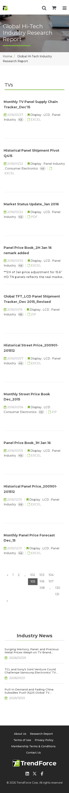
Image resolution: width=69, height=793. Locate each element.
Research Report (41, 733)
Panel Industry (54, 163)
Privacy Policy (44, 740)
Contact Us (33, 752)
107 (51, 581)
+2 (41, 412)
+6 (21, 314)
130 (57, 588)
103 (41, 575)
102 (32, 575)
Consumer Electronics (22, 168)
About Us (20, 733)
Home (7, 56)
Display (36, 115)
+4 (42, 168)
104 (51, 575)
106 (42, 581)
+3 (21, 119)
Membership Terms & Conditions (33, 746)
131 (57, 594)
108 (42, 588)
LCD (47, 115)
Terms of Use (22, 740)
